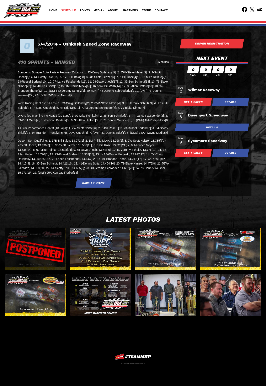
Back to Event (93, 182)
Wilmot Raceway (204, 90)
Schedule (68, 10)
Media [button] (98, 10)
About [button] (112, 10)
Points (85, 10)
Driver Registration (212, 43)
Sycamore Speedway (207, 141)
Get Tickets (193, 102)
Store (146, 10)
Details (230, 102)
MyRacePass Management (133, 363)
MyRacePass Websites (133, 356)
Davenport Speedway (208, 115)
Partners (130, 10)
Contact (161, 10)
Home (53, 10)
